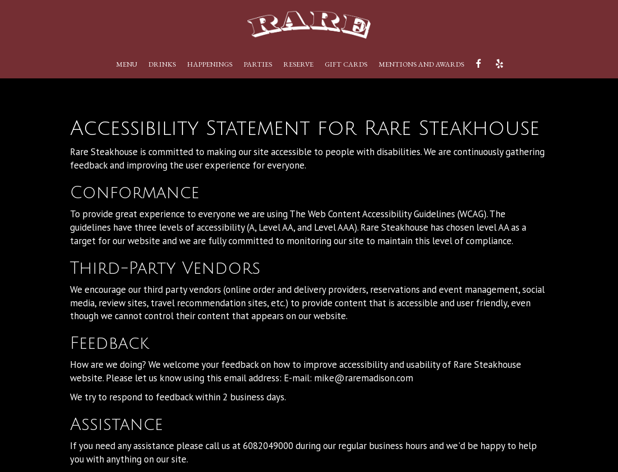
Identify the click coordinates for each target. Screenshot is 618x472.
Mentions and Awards (421, 64)
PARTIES (258, 64)
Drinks (162, 64)
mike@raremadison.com (363, 378)
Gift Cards (346, 64)
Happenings (209, 64)
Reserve (298, 64)
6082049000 (268, 446)
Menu (126, 64)
